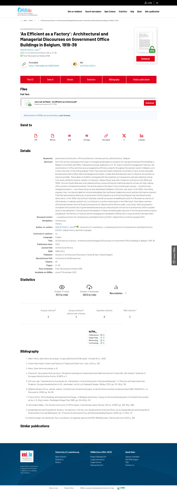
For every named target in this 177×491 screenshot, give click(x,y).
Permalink (106, 140)
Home (31, 20)
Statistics (123, 11)
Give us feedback (75, 11)
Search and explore (93, 11)
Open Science (110, 11)
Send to (50, 79)
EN (157, 3)
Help (132, 11)
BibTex (52, 140)
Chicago (86, 140)
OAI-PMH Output (132, 459)
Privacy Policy (69, 488)
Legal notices (96, 462)
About (139, 11)
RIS (35, 140)
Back (25, 20)
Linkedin (141, 140)
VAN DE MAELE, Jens (65, 227)
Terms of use (53, 488)
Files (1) (30, 79)
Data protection (97, 465)
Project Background (99, 457)
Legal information (98, 459)
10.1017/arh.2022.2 (88, 65)
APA (69, 140)
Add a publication (152, 11)
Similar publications (141, 79)
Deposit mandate (133, 457)
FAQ (128, 462)
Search (59, 462)
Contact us (130, 465)
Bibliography (114, 79)
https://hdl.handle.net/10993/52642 (44, 65)
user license (64, 115)
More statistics (116, 293)
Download (145, 58)
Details (70, 79)
